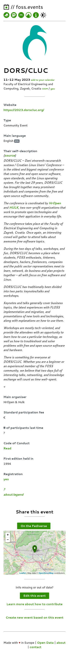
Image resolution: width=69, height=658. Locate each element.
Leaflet (22, 573)
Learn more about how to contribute (35, 604)
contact (35, 647)
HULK (13, 207)
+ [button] (8, 535)
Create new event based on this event (34, 617)
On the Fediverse (34, 526)
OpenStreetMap (45, 573)
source (10, 155)
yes (6, 479)
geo (52, 88)
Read (7, 448)
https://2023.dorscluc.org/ (23, 110)
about (61, 642)
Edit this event (34, 595)
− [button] (8, 540)
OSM (45, 88)
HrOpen (55, 203)
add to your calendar (43, 79)
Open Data (45, 642)
